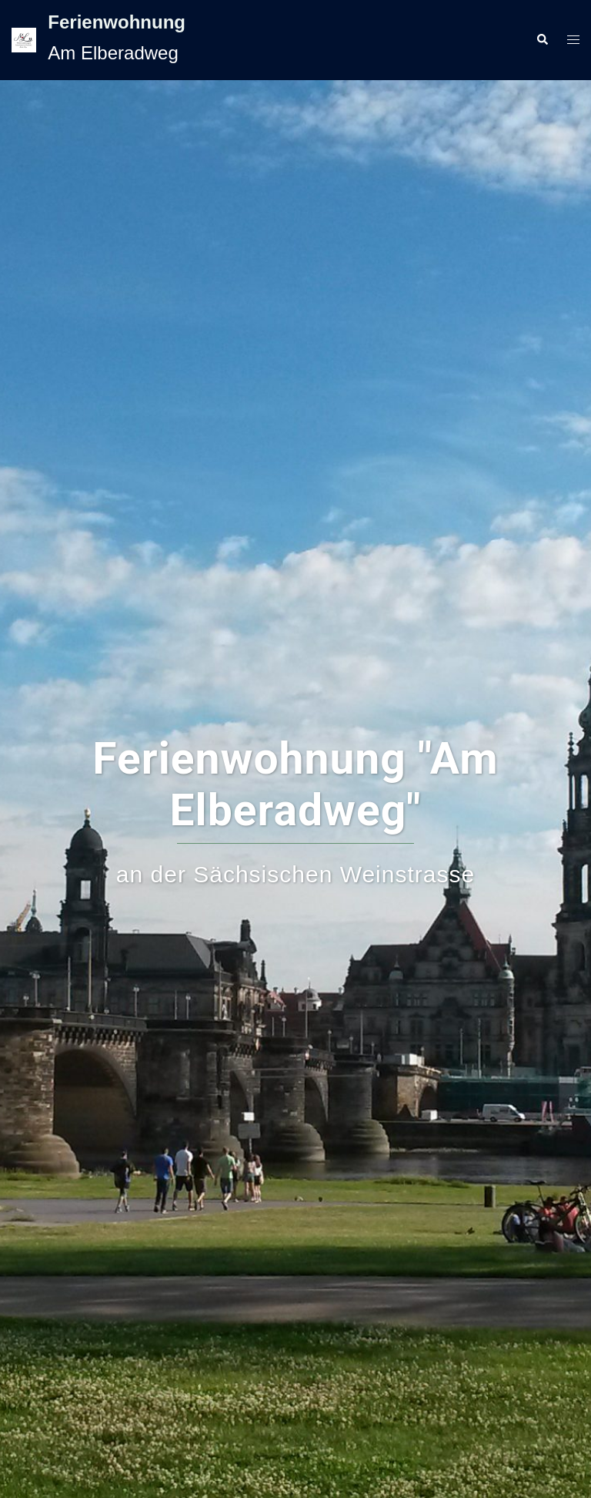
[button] (542, 40)
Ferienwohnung (116, 22)
